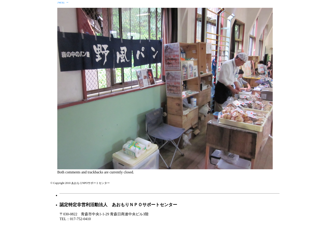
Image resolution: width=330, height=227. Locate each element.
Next (63, 2)
